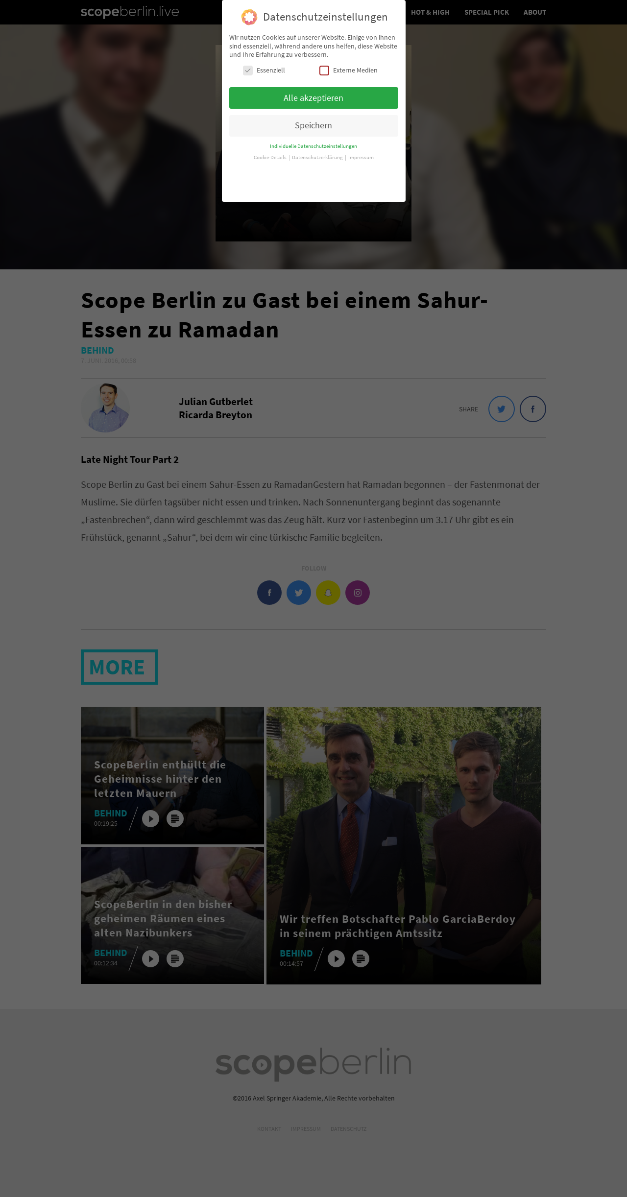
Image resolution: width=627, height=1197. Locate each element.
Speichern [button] (313, 116)
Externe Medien (348, 61)
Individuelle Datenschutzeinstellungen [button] (313, 137)
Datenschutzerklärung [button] (318, 148)
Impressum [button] (361, 148)
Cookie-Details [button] (271, 148)
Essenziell (264, 61)
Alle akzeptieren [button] (313, 88)
